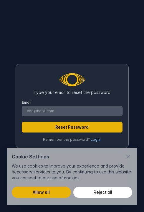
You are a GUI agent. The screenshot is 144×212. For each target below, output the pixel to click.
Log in (96, 139)
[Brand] (72, 80)
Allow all (41, 192)
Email (26, 102)
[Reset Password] (72, 127)
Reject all (103, 192)
